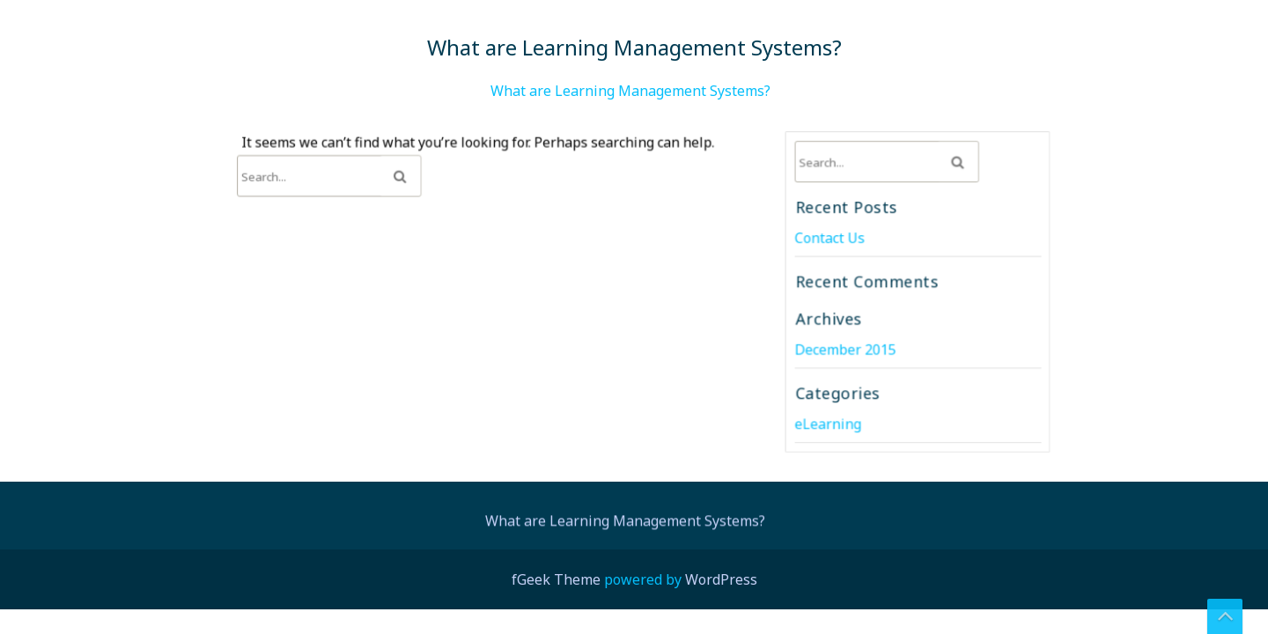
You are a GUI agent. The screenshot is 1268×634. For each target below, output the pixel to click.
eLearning (829, 421)
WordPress (721, 579)
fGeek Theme (556, 579)
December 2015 (846, 348)
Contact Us (830, 238)
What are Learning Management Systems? (630, 90)
